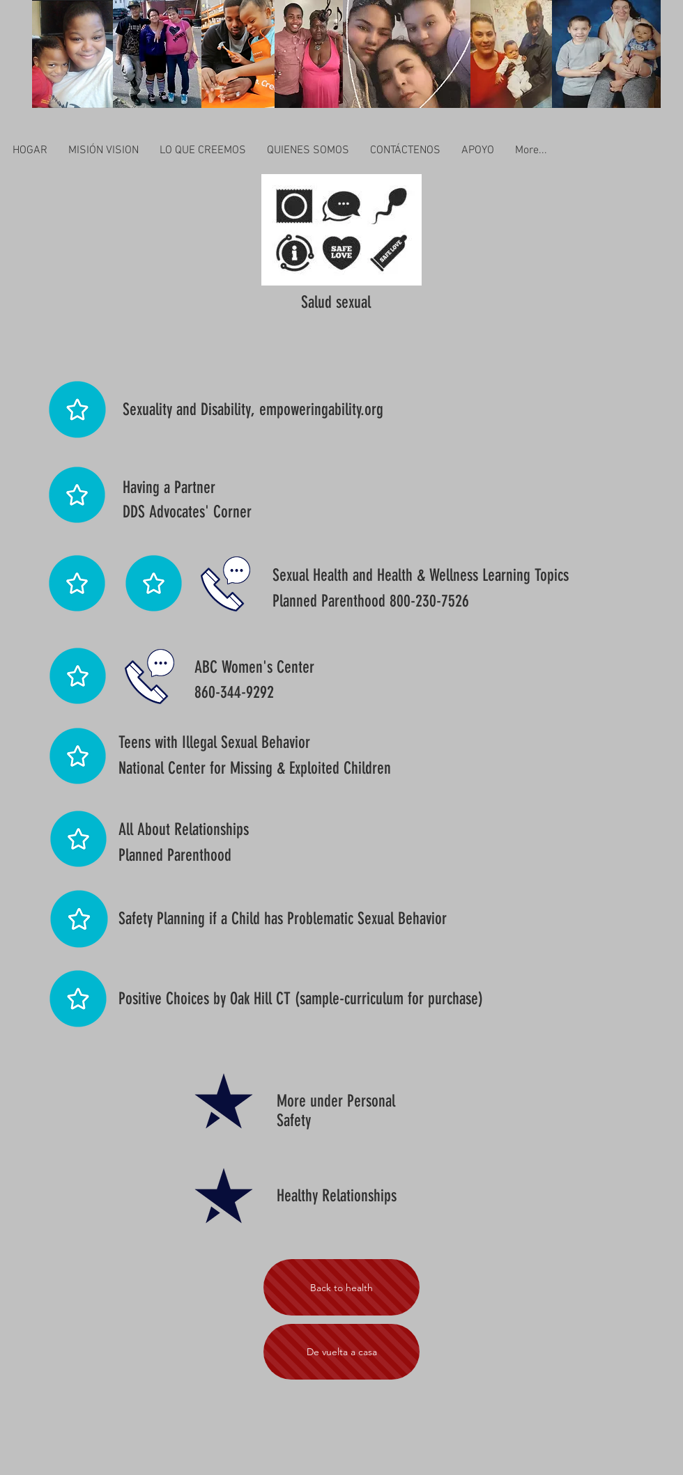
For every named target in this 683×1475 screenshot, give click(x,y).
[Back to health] (341, 1287)
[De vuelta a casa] (341, 1352)
